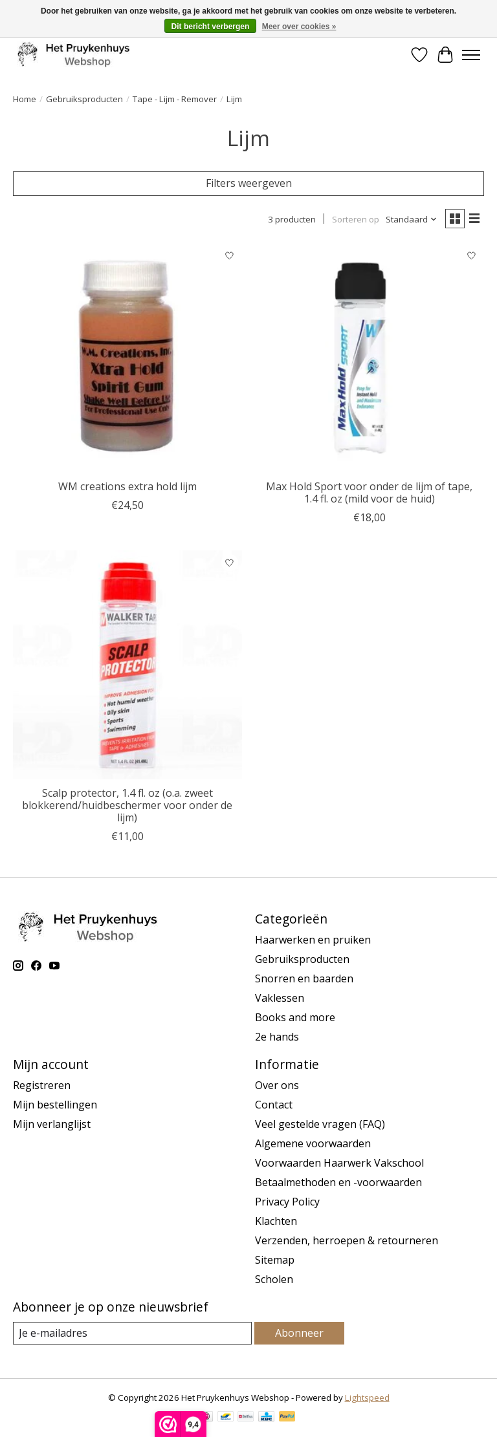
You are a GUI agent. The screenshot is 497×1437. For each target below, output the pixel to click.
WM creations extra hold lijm (127, 486)
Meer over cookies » (299, 26)
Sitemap (274, 1260)
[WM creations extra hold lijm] (127, 358)
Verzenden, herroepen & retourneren (346, 1240)
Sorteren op (355, 219)
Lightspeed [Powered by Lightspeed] (367, 1397)
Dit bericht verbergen (210, 26)
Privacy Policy (287, 1201)
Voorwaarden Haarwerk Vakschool (339, 1163)
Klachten (276, 1221)
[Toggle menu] (471, 55)
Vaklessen (279, 998)
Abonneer (299, 1333)
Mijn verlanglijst (52, 1124)
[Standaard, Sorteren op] (411, 219)
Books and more (295, 1017)
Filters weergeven (249, 183)
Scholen (274, 1279)
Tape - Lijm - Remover (175, 99)
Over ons (277, 1085)
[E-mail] (132, 1333)
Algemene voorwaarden (313, 1143)
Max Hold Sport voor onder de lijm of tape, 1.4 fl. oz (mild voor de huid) (369, 492)
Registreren (42, 1085)
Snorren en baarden (304, 978)
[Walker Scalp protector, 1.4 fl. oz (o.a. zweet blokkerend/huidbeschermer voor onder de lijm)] (127, 664)
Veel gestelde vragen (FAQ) (320, 1124)
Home (24, 99)
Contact (274, 1104)
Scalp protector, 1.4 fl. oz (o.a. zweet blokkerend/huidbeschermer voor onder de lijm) (127, 805)
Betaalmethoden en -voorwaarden (338, 1182)
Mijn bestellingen (55, 1104)
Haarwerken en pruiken (313, 940)
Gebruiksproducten (84, 99)
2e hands (277, 1037)
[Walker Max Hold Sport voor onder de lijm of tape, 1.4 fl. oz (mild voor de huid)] (369, 358)
